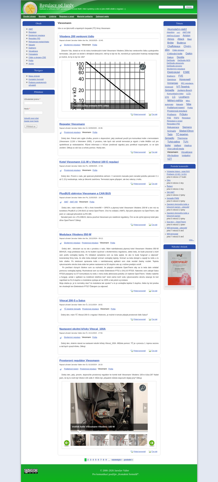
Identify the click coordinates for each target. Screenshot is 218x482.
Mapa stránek (34, 76)
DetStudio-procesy (174, 66)
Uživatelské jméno (32, 99)
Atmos (170, 39)
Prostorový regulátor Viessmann (79, 360)
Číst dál (154, 114)
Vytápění (186, 155)
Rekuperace (173, 127)
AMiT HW (74, 202)
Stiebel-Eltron (186, 131)
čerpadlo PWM (173, 198)
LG (173, 97)
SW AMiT (171, 192)
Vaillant (177, 145)
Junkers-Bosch (184, 90)
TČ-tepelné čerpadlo (72, 309)
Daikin (189, 53)
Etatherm (32, 48)
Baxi (189, 39)
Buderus (181, 42)
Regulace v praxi (66, 16)
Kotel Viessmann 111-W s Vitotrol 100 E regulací (89, 161)
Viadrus (188, 145)
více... (191, 240)
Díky (169, 180)
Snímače (171, 131)
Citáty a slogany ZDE (37, 57)
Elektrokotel (173, 72)
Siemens (187, 127)
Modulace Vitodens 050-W (75, 234)
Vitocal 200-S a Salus (72, 300)
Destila (180, 57)
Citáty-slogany (178, 50)
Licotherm (184, 97)
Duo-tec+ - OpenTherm (176, 222)
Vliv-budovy (173, 155)
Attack (181, 39)
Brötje (170, 42)
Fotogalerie (33, 54)
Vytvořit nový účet (31, 118)
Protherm (171, 114)
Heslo (27, 109)
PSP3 (176, 118)
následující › (117, 460)
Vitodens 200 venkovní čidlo (76, 36)
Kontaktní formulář (36, 79)
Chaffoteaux (173, 46)
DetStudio (171, 60)
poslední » (128, 460)
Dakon (170, 57)
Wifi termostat (172, 234)
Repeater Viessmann (72, 124)
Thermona (182, 138)
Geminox (171, 79)
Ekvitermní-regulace (176, 69)
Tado (170, 134)
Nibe (188, 104)
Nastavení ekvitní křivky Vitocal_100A (82, 328)
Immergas (172, 83)
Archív (31, 64)
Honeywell (184, 79)
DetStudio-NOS (184, 60)
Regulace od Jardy (57, 5)
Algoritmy (171, 32)
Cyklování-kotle (174, 53)
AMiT (66, 202)
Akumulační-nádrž (177, 29)
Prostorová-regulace (177, 111)
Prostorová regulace (72, 132)
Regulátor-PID (173, 124)
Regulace (32, 32)
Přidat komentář (139, 114)
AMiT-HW (186, 32)
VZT (169, 159)
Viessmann (86, 45)
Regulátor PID (34, 38)
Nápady (32, 45)
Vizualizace (33, 51)
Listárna (52, 16)
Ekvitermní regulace (72, 45)
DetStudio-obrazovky (175, 63)
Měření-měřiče (175, 100)
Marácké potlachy (85, 16)
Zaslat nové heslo (31, 121)
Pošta (94, 45)
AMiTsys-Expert (173, 36)
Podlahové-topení (176, 107)
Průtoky (184, 114)
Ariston (186, 35)
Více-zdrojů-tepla (175, 148)
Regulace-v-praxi (174, 121)
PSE (169, 118)
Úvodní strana (29, 16)
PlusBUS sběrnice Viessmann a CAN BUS (85, 193)
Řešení (170, 186)
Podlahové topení (71, 369)
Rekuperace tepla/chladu (39, 42)
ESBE (186, 72)
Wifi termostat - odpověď (177, 228)
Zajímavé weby (102, 16)
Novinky (42, 16)
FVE (180, 76)
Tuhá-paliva (173, 141)
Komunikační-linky (175, 93)
